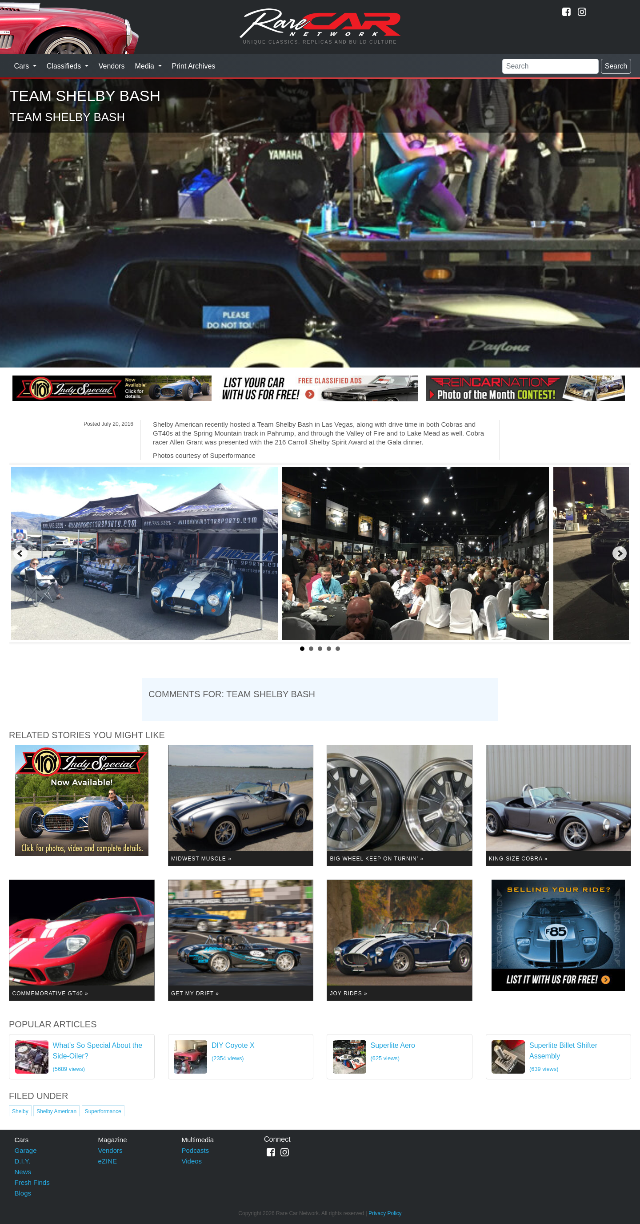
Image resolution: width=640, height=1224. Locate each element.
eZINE (107, 1161)
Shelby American (56, 1111)
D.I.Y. (23, 1161)
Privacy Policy (385, 1213)
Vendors (112, 66)
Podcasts (195, 1150)
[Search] (550, 66)
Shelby (20, 1111)
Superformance (103, 1111)
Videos (192, 1161)
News (23, 1172)
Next (619, 553)
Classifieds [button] (65, 66)
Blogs (23, 1193)
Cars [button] (22, 66)
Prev (20, 553)
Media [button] (145, 66)
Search (616, 66)
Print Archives (194, 66)
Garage (26, 1150)
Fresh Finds (32, 1182)
